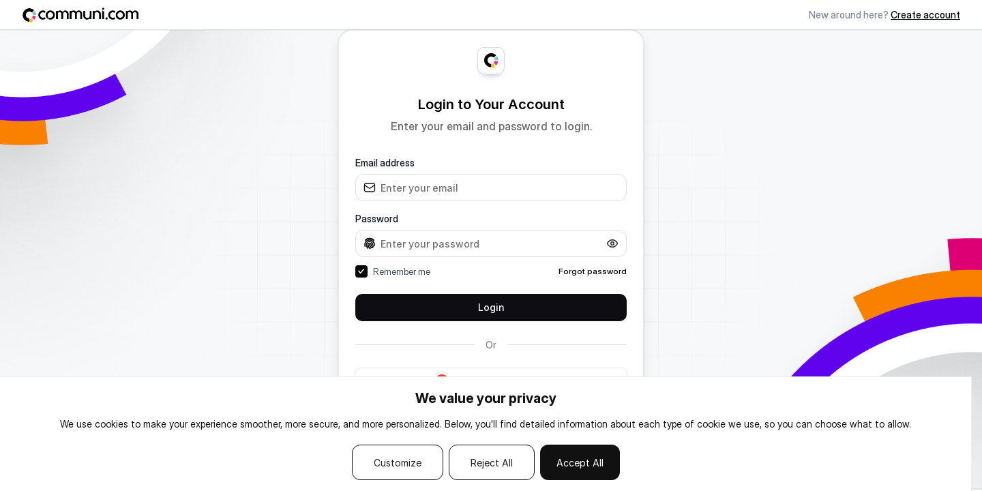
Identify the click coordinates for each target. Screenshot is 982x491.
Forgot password (593, 271)
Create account (925, 14)
